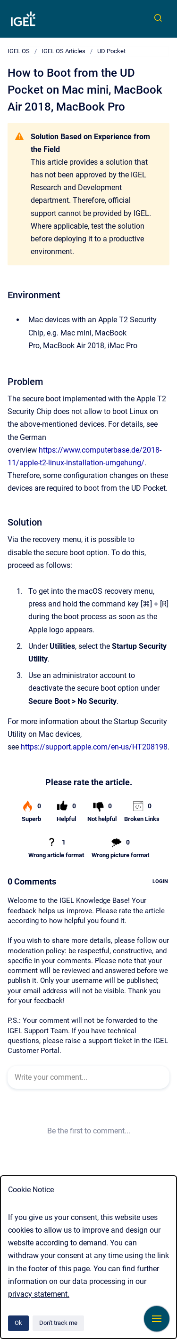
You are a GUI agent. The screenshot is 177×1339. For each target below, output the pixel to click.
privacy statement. (38, 1294)
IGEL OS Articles (63, 51)
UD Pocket (111, 51)
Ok (18, 1322)
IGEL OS (19, 51)
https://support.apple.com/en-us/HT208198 (94, 746)
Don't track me (58, 1322)
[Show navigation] (156, 1318)
